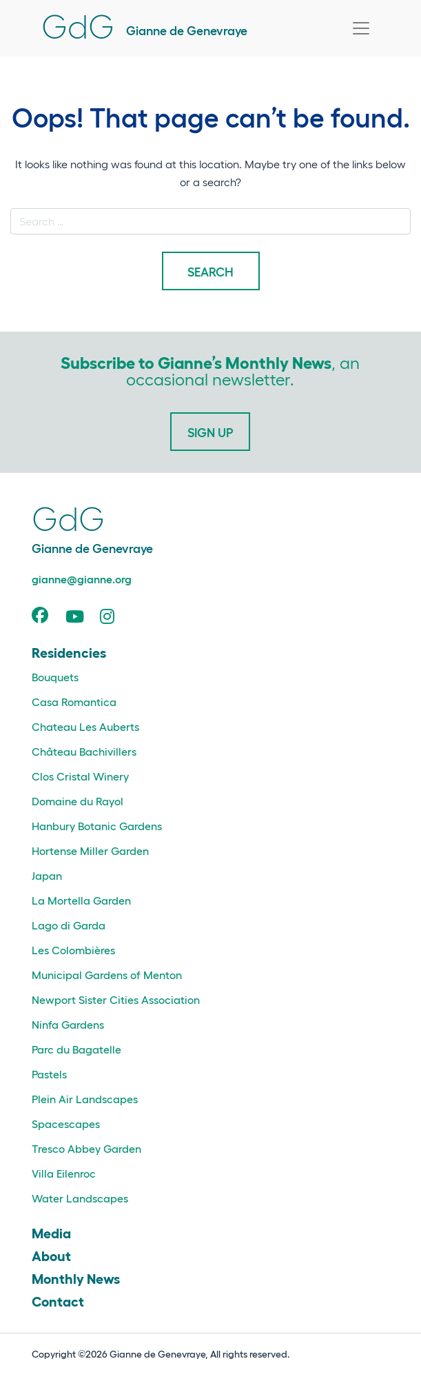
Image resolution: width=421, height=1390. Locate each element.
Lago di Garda (68, 924)
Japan (47, 875)
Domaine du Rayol (77, 800)
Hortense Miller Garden (90, 850)
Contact (58, 1300)
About (51, 1255)
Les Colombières (73, 949)
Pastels (49, 1073)
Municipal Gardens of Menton (107, 974)
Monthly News (76, 1277)
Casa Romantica (74, 701)
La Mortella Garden (81, 900)
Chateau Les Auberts (85, 726)
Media (51, 1232)
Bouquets (55, 676)
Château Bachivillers (84, 751)
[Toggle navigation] (361, 28)
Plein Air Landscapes (85, 1098)
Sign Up (210, 431)
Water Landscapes (80, 1198)
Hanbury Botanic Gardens (97, 825)
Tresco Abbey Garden (86, 1148)
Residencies (69, 651)
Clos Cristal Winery (80, 776)
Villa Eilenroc (64, 1173)
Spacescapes (66, 1123)
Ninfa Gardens (68, 1024)
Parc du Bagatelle (76, 1049)
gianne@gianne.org (82, 578)
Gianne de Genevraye (144, 29)
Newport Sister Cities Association (116, 999)
